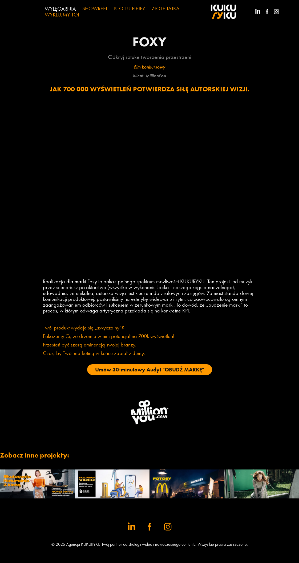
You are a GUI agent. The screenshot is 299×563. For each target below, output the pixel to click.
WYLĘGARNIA (60, 9)
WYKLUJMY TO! (62, 14)
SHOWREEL (95, 8)
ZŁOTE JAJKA (165, 8)
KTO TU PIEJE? (129, 8)
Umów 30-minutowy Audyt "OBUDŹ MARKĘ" (149, 369)
